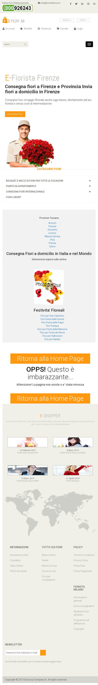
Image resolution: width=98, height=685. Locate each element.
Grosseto (52, 229)
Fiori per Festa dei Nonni (52, 332)
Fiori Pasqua (52, 325)
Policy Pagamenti (83, 573)
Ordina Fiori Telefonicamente (18, 7)
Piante (45, 562)
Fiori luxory (13, 197)
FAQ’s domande (18, 573)
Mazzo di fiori (49, 557)
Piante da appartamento (21, 186)
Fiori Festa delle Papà (52, 322)
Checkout (44, 28)
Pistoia (52, 243)
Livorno (52, 233)
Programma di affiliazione (81, 624)
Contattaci (15, 562)
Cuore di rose (49, 573)
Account (9, 28)
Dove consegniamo (84, 608)
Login (78, 28)
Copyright (79, 631)
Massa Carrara (52, 236)
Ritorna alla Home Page (50, 359)
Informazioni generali (80, 601)
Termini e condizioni (84, 557)
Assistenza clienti (19, 557)
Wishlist (26, 28)
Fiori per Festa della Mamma (52, 329)
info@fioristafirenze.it (50, 3)
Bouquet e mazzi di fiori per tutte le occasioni (34, 180)
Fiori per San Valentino (52, 315)
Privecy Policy (81, 562)
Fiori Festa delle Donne (52, 319)
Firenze (52, 226)
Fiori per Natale (52, 339)
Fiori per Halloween (52, 336)
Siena (52, 246)
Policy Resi (79, 567)
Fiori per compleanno (48, 580)
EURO (83, 20)
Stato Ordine (16, 567)
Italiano (67, 20)
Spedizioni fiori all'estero (81, 615)
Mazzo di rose (49, 567)
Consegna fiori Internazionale (25, 191)
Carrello (62, 28)
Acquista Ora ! (15, 114)
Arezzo (52, 223)
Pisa (52, 239)
